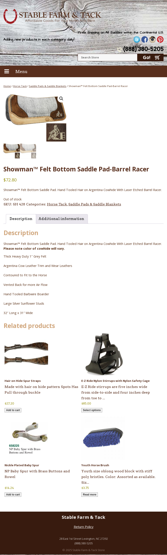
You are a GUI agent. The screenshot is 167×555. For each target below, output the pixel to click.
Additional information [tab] (61, 219)
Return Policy (84, 527)
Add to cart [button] (13, 410)
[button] (61, 98)
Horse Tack (20, 86)
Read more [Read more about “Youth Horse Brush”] (89, 495)
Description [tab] (21, 219)
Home (7, 86)
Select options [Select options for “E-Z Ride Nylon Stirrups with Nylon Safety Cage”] (92, 410)
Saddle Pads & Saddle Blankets (47, 86)
